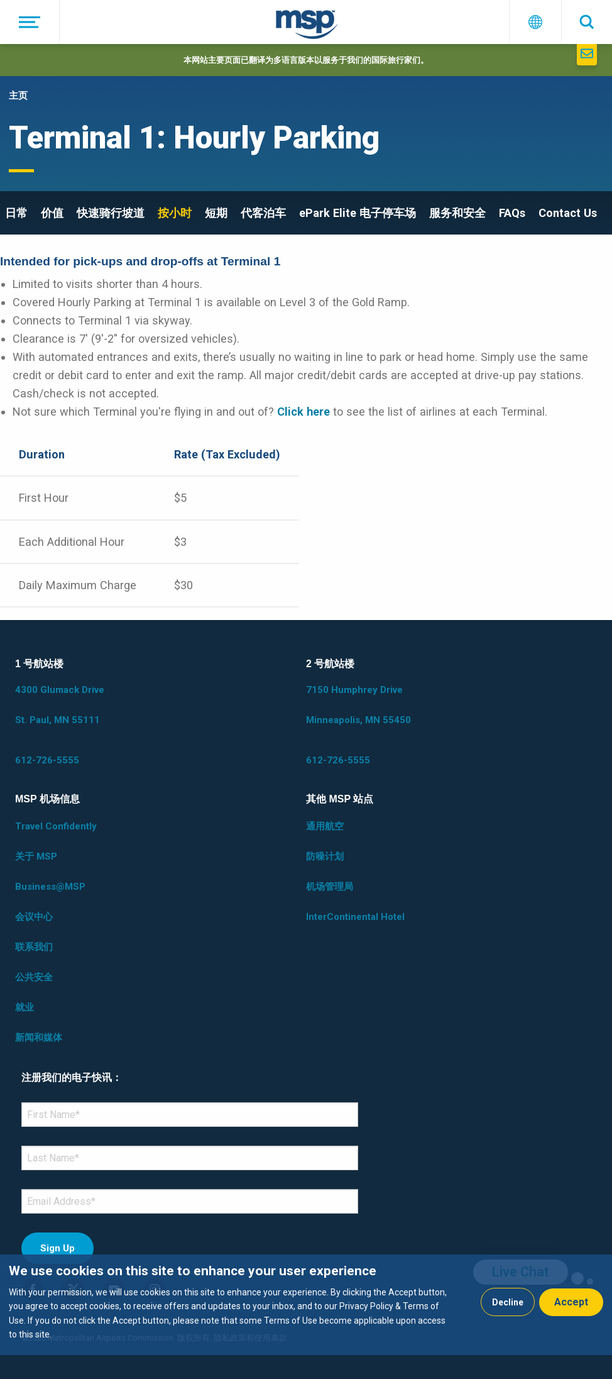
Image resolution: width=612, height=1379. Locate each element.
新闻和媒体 (38, 1037)
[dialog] (306, 1304)
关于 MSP (36, 856)
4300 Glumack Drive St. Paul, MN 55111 (59, 705)
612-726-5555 (47, 760)
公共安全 (34, 977)
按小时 (175, 212)
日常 (16, 212)
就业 (24, 1007)
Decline (507, 1302)
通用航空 (325, 826)
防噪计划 (325, 856)
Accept (571, 1302)
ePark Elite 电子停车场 (357, 212)
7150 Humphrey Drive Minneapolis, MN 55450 (358, 705)
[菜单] (30, 22)
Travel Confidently (56, 826)
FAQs (512, 212)
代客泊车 (263, 212)
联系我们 (34, 947)
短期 (216, 212)
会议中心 (34, 916)
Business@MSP (50, 886)
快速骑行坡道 (111, 212)
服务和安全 (457, 212)
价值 (52, 212)
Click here (303, 411)
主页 (18, 95)
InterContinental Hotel (355, 916)
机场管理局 (329, 886)
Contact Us (567, 212)
